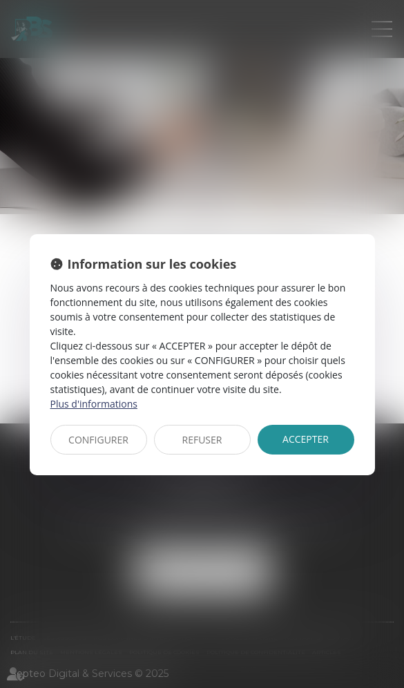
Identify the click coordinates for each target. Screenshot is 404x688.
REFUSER (202, 439)
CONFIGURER (98, 439)
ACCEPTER (305, 439)
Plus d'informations (93, 403)
